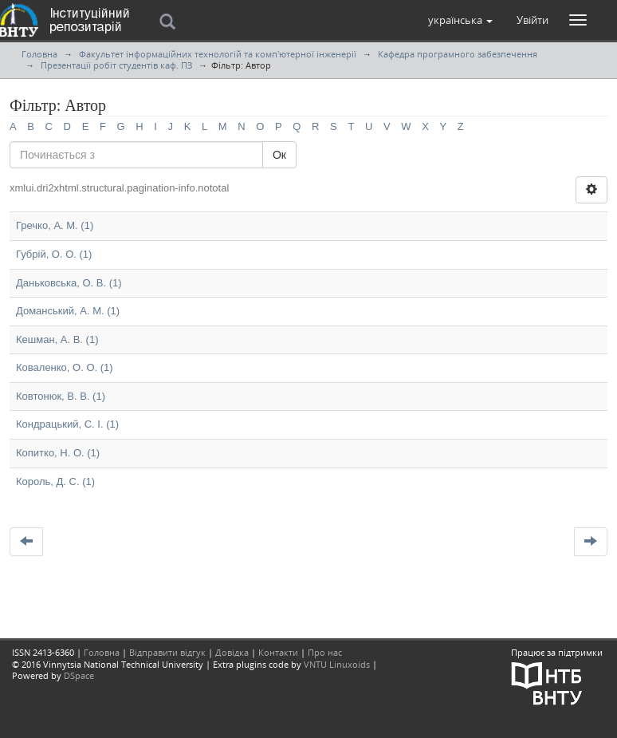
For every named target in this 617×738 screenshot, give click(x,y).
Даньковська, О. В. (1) (69, 283)
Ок (279, 154)
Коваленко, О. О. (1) (64, 367)
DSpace (79, 675)
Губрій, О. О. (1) (54, 254)
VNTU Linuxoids (337, 664)
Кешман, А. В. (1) (57, 339)
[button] (460, 20)
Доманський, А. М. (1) (68, 311)
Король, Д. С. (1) (55, 481)
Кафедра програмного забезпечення (457, 54)
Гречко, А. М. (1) (54, 225)
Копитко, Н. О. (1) (58, 453)
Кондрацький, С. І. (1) (67, 424)
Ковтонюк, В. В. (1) (60, 396)
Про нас (325, 652)
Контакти (278, 652)
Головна (39, 54)
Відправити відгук (167, 652)
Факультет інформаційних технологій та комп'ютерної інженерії (217, 54)
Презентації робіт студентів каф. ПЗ (116, 65)
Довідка (232, 652)
